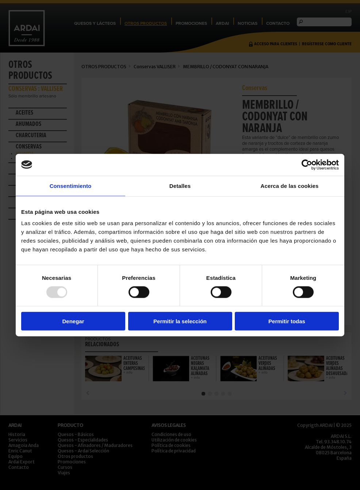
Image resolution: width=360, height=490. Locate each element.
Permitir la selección (180, 321)
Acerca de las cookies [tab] (290, 185)
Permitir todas (286, 321)
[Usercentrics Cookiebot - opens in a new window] (307, 164)
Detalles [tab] (180, 185)
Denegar (73, 321)
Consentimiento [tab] (71, 185)
